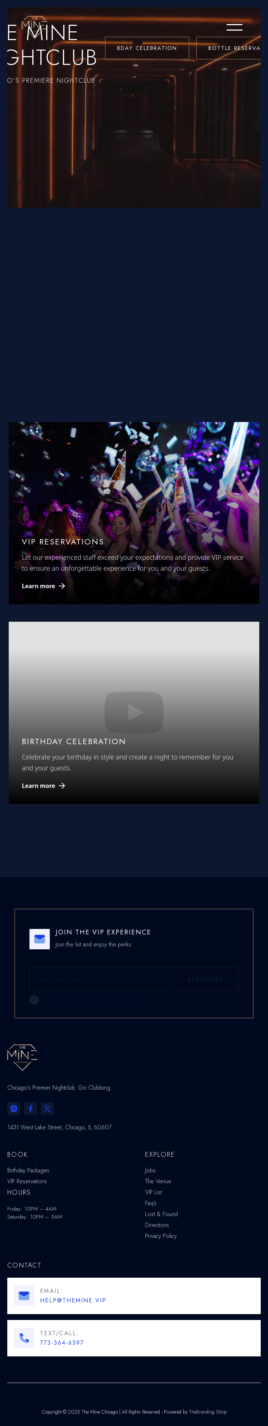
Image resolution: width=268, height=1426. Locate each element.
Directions (157, 1225)
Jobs (150, 1170)
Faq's (151, 1203)
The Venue (158, 1181)
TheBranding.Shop (208, 1411)
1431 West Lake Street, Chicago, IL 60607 (59, 1127)
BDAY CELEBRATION (147, 48)
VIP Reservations (27, 1181)
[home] (27, 27)
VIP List (153, 1192)
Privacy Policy (161, 1236)
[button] (235, 27)
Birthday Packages (28, 1170)
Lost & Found (161, 1214)
